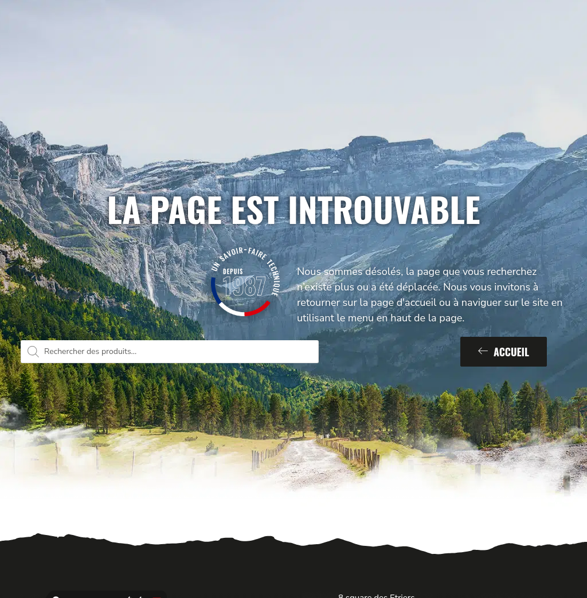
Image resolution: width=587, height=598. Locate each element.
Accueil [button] (503, 351)
